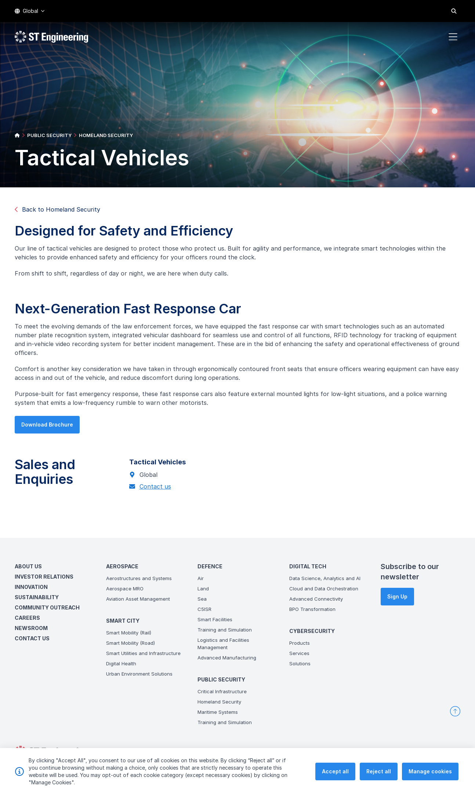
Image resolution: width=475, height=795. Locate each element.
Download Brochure (45, 427)
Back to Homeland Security (57, 209)
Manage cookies (430, 776)
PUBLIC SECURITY (49, 135)
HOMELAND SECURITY (106, 135)
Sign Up (397, 596)
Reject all (378, 776)
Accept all (335, 776)
